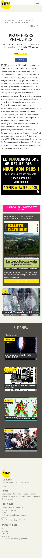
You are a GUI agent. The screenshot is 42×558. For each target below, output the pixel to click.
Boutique (5, 528)
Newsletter (6, 536)
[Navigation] (37, 3)
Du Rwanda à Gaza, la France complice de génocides (21, 208)
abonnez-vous (21, 281)
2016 (6, 22)
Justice (4, 517)
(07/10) (5, 65)
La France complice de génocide (14, 515)
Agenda (5, 531)
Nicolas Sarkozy (20, 54)
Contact (5, 533)
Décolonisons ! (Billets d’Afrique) (18, 20)
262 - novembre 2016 (19, 22)
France (4, 512)
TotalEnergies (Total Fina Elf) (13, 520)
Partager (21, 60)
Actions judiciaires (9, 510)
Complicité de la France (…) (12, 507)
